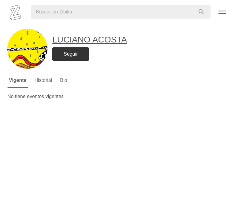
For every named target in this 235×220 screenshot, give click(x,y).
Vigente (18, 80)
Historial (43, 80)
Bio (63, 80)
